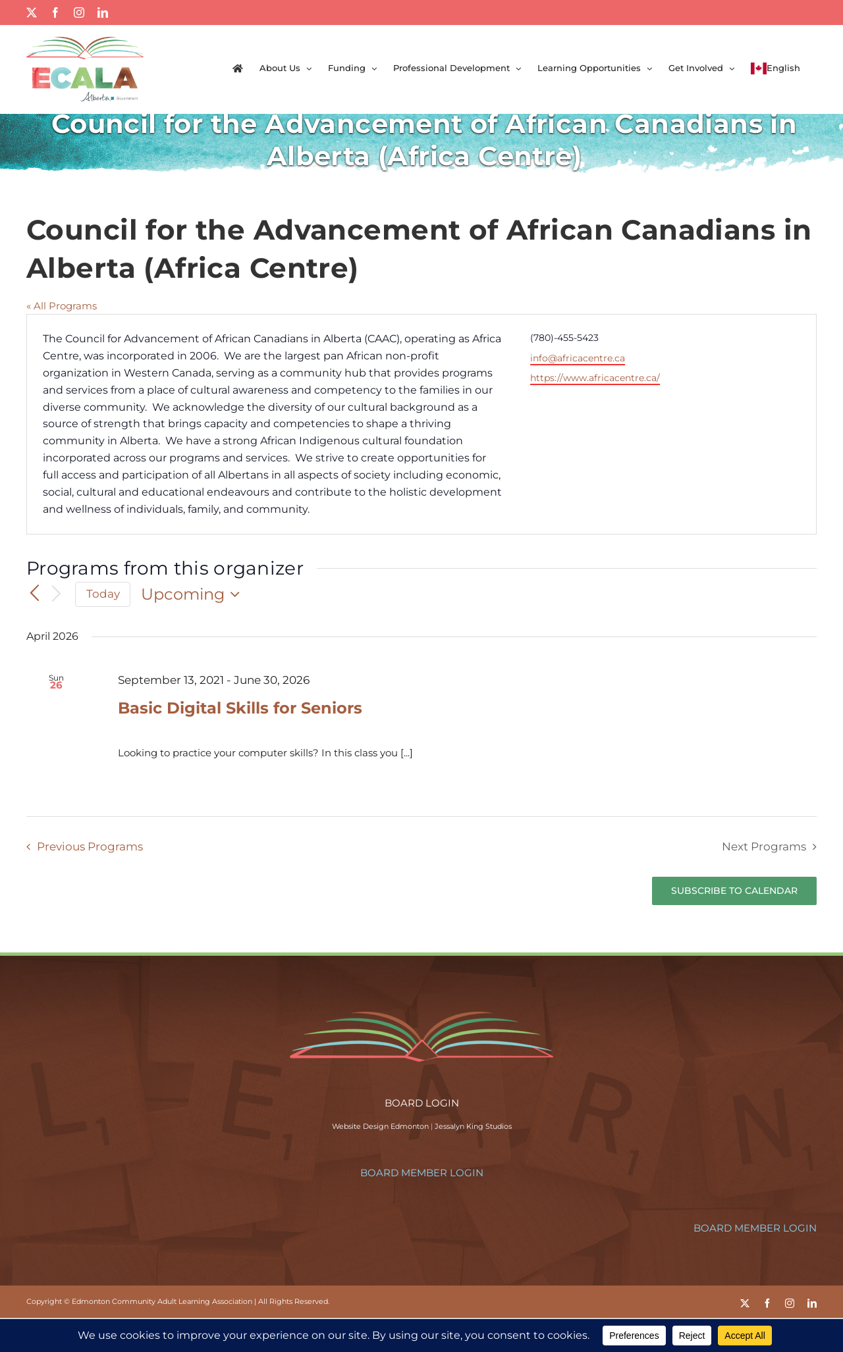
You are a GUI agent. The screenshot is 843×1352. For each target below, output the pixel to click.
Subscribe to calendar (734, 891)
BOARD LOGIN (422, 1103)
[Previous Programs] (34, 594)
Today (103, 593)
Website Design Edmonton (380, 1126)
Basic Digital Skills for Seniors (240, 707)
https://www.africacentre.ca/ (595, 378)
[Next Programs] (57, 594)
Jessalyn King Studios (473, 1126)
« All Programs (61, 305)
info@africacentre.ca (577, 358)
